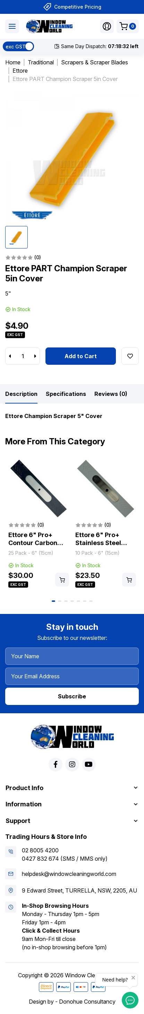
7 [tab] (91, 601)
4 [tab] (72, 601)
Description (21, 393)
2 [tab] (59, 601)
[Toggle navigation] (12, 26)
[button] (107, 26)
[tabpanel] (38, 523)
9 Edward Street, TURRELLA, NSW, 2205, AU (79, 890)
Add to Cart (81, 356)
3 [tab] (66, 601)
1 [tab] (53, 601)
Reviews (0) (110, 393)
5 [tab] (78, 601)
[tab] (21, 394)
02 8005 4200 (40, 850)
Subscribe (72, 696)
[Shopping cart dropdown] (128, 26)
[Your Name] (72, 656)
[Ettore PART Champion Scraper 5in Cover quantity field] (22, 356)
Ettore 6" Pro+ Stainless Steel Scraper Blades (99, 542)
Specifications (66, 393)
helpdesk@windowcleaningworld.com (69, 873)
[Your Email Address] (72, 676)
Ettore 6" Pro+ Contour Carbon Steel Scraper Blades (32, 546)
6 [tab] (84, 601)
